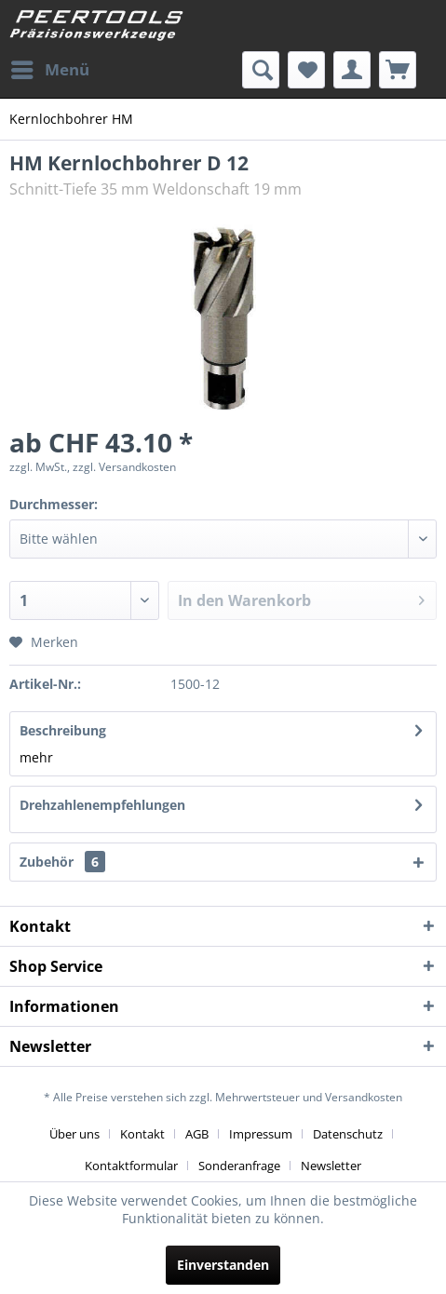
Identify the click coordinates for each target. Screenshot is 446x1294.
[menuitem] (49, 69)
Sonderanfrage (239, 1165)
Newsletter (331, 1165)
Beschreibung (63, 730)
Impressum (260, 1134)
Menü (50, 67)
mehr (36, 757)
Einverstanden (223, 1265)
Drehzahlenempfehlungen (102, 805)
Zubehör (62, 861)
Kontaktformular (131, 1165)
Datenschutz (348, 1134)
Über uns (74, 1134)
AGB (197, 1134)
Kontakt (142, 1134)
